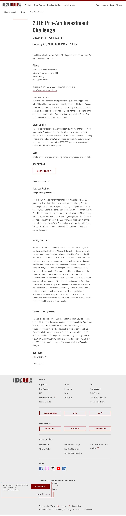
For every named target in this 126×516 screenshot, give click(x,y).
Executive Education (54, 5)
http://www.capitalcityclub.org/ (45, 90)
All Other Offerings (100, 429)
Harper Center (44, 444)
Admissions (119, 5)
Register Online (43, 171)
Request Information (50, 413)
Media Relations (95, 393)
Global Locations (45, 439)
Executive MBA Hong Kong (73, 453)
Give (99, 413)
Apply (75, 413)
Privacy (5, 490)
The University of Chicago (47, 506)
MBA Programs (44, 389)
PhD (40, 393)
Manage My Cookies (43, 494)
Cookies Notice (14, 490)
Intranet (64, 506)
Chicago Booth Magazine (98, 397)
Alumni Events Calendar (36, 12)
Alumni (98, 5)
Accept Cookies (40, 487)
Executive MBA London (71, 449)
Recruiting (105, 5)
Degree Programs (39, 5)
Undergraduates (50, 429)
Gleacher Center (44, 449)
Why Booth (28, 5)
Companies (68, 389)
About (92, 384)
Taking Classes (75, 429)
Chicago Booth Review (97, 402)
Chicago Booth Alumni (10, 12)
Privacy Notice (77, 506)
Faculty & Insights (69, 5)
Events (112, 5)
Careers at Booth (95, 389)
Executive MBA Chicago (72, 444)
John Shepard (38, 357)
